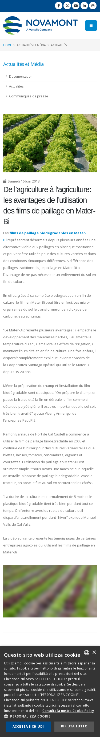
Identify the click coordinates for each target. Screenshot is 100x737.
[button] (50, 716)
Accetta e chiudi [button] (28, 726)
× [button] (94, 653)
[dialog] (50, 691)
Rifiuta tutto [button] (74, 726)
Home (7, 45)
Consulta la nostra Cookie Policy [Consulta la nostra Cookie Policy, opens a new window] (68, 710)
